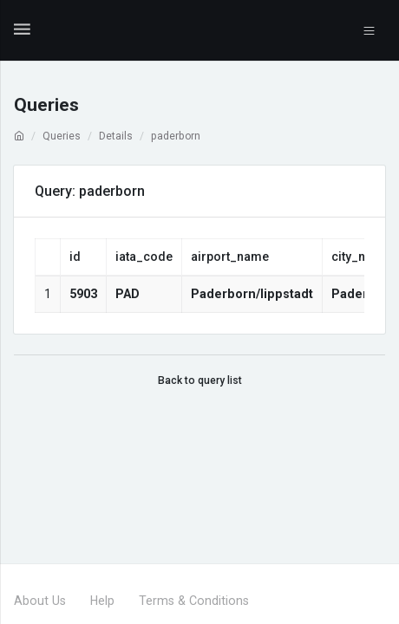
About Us (40, 601)
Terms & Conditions (194, 601)
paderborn (175, 136)
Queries (62, 136)
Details (116, 136)
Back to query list (200, 380)
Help (102, 601)
